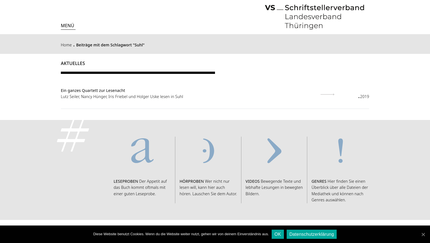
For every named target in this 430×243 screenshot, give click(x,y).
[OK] (423, 234)
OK (277, 234)
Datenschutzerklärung (311, 234)
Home (66, 44)
